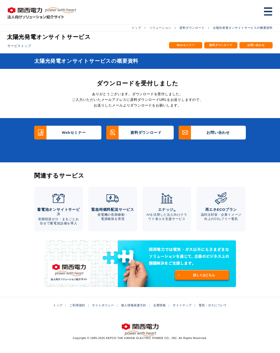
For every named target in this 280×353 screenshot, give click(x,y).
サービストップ (19, 45)
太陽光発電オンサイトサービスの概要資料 (243, 27)
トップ (136, 27)
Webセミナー (185, 46)
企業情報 (159, 312)
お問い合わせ (256, 46)
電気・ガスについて (213, 312)
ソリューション (160, 27)
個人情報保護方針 (133, 312)
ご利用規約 (77, 312)
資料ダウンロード (191, 27)
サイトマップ (182, 312)
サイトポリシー (103, 312)
